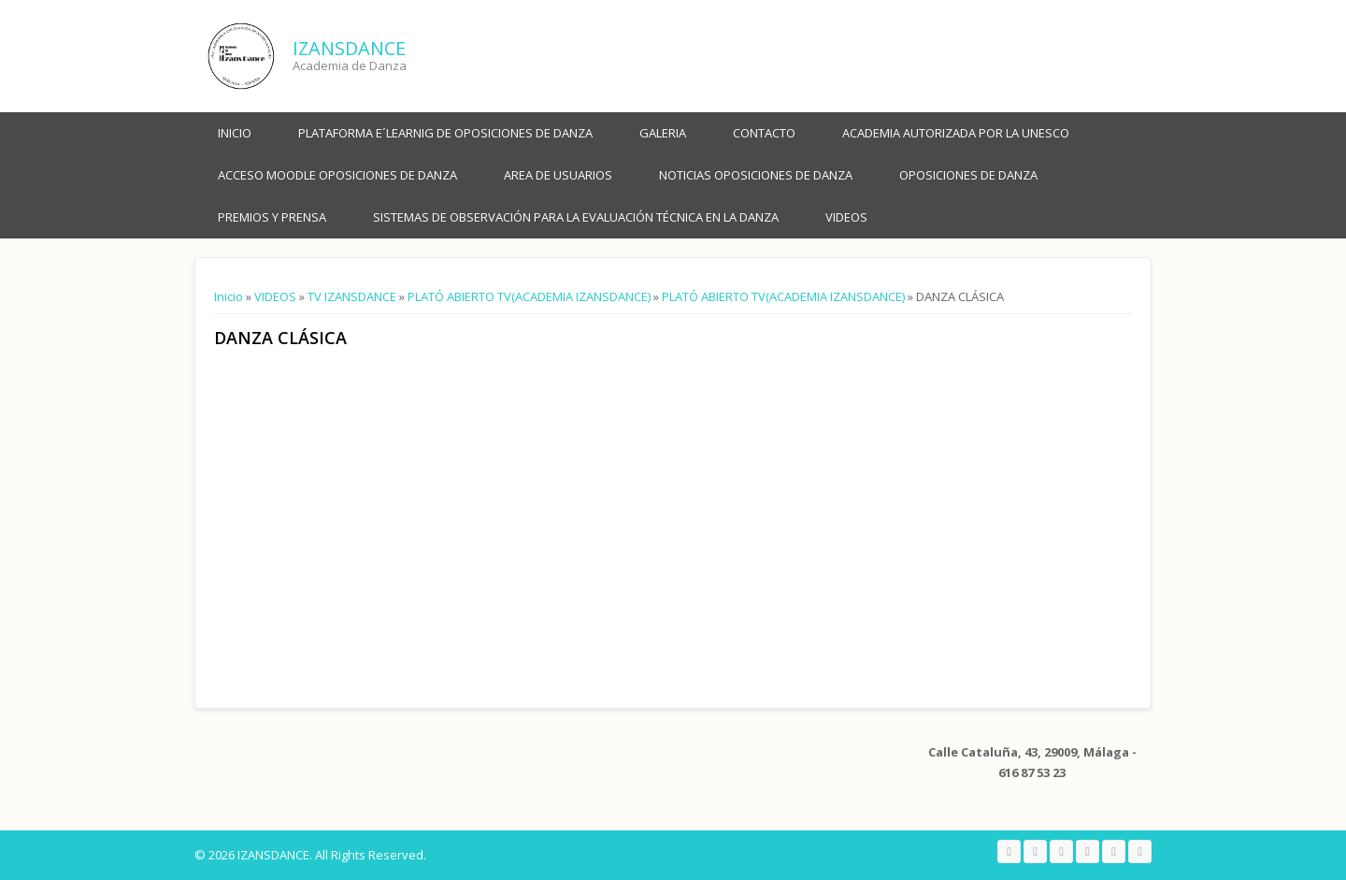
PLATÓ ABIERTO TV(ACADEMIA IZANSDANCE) (529, 296)
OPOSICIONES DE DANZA (968, 174)
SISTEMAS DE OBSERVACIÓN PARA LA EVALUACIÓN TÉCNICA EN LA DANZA (576, 217)
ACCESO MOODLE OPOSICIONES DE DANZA (337, 174)
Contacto (764, 132)
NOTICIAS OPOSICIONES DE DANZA (755, 174)
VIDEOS (846, 217)
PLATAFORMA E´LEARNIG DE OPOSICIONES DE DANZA (445, 132)
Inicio (234, 132)
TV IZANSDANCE (352, 296)
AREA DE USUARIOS (558, 174)
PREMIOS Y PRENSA (272, 217)
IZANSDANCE (349, 48)
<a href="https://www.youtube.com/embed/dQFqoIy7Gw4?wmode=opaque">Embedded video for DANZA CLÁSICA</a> (410, 517)
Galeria (662, 132)
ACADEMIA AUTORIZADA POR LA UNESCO (955, 132)
